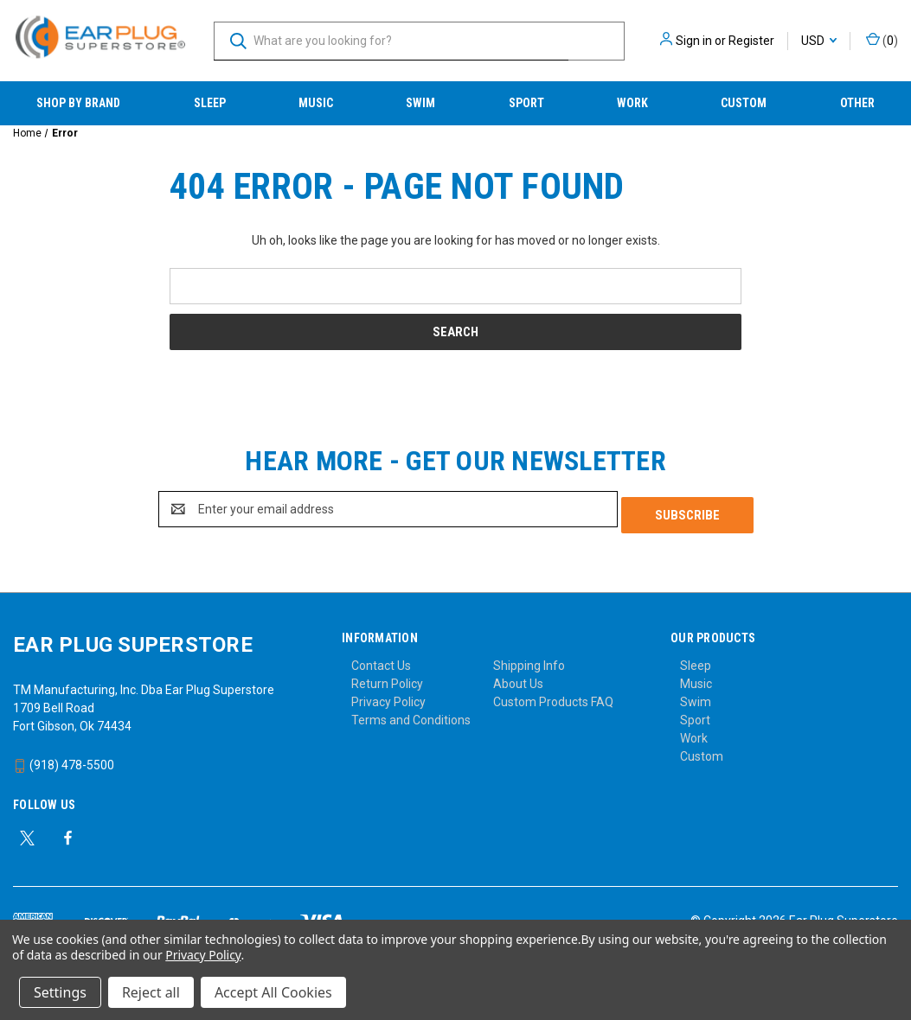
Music (315, 103)
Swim (420, 103)
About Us (518, 678)
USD (819, 41)
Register (751, 41)
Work (632, 103)
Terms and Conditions (411, 714)
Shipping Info (529, 659)
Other (857, 103)
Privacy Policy (388, 696)
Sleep (210, 103)
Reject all (151, 992)
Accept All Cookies (273, 992)
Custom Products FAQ (553, 696)
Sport (526, 103)
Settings (60, 992)
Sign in (694, 41)
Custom (744, 103)
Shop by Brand (78, 103)
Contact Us (381, 659)
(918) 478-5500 (63, 759)
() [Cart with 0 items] (882, 40)
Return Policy (387, 678)
